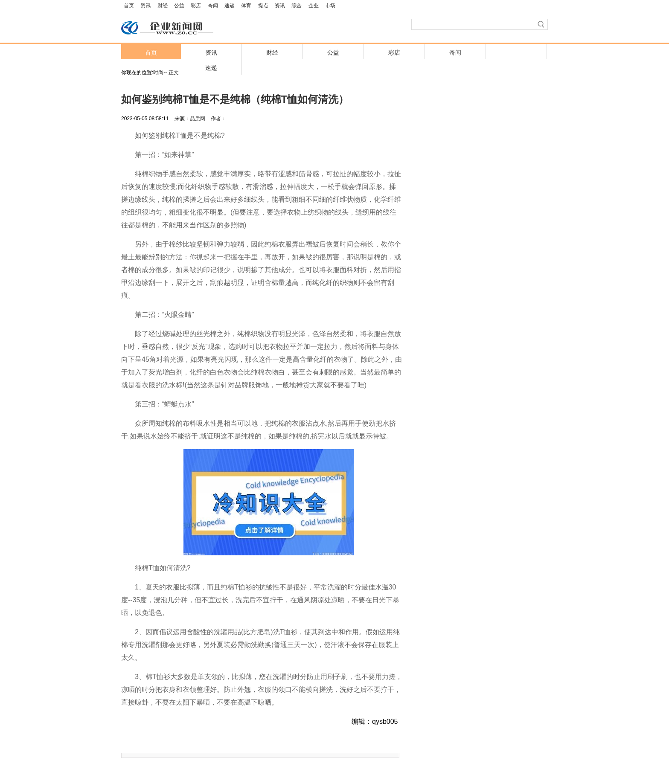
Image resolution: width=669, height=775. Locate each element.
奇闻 (213, 6)
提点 (263, 6)
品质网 (197, 119)
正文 (174, 72)
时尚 (158, 72)
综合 (296, 6)
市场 (330, 6)
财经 (162, 6)
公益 (179, 6)
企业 (313, 6)
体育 (246, 6)
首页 (129, 6)
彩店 (196, 6)
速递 (229, 6)
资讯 (145, 6)
